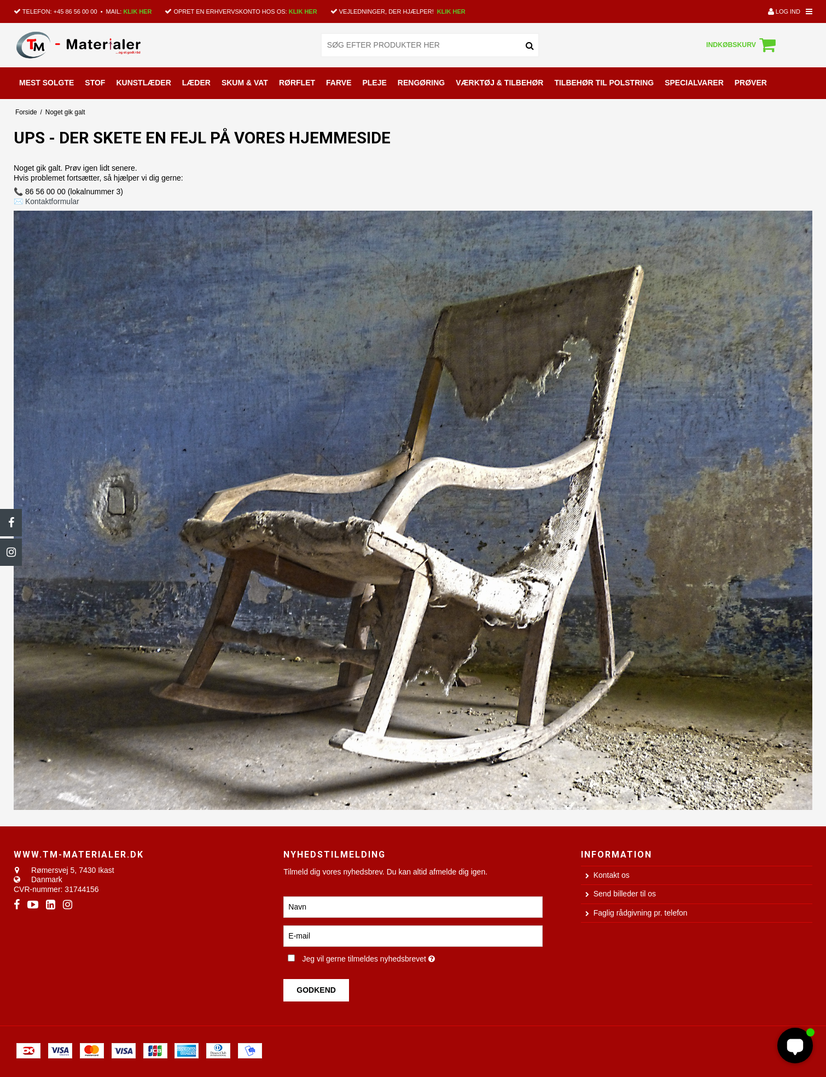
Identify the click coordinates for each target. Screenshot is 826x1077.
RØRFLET (297, 82)
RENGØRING (421, 82)
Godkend (316, 990)
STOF (95, 82)
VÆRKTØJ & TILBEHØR (499, 82)
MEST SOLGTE (46, 82)
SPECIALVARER (694, 82)
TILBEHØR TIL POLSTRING (604, 82)
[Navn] (412, 906)
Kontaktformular (52, 201)
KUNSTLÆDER (143, 82)
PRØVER (751, 82)
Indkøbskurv (742, 45)
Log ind (784, 11)
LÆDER (196, 82)
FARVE (338, 82)
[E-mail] (412, 935)
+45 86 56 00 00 (75, 11)
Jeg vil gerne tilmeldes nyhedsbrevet (404, 957)
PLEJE (374, 82)
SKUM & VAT (245, 82)
